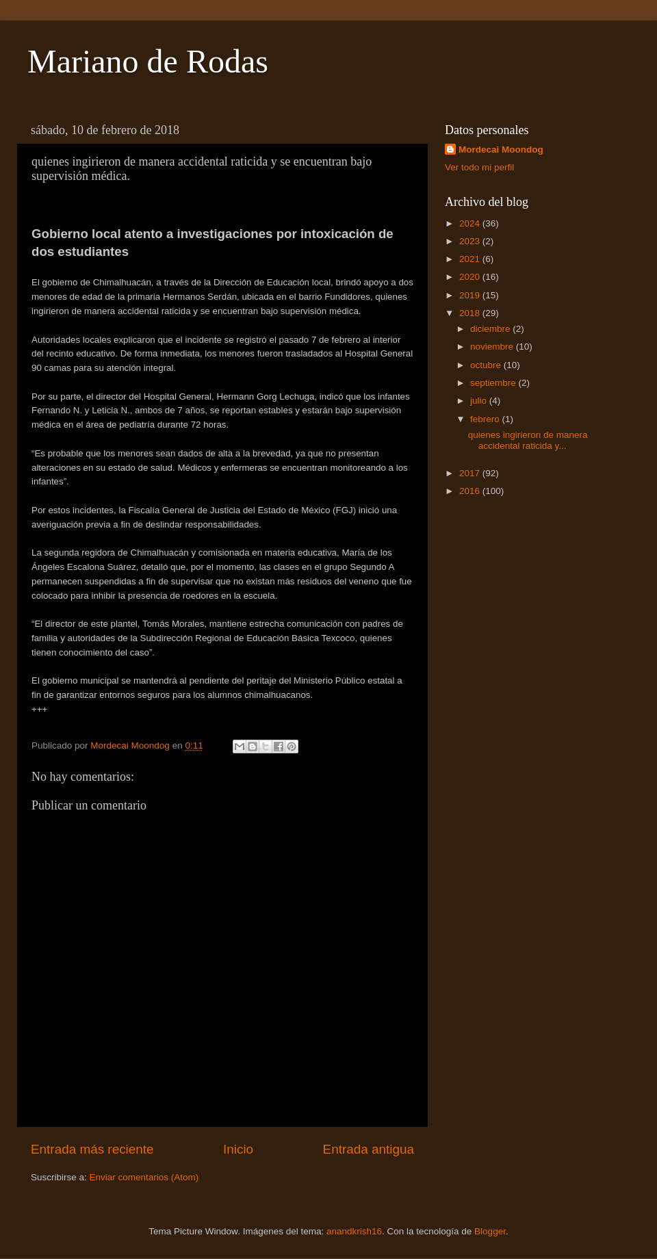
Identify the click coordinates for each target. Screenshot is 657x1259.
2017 (470, 473)
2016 (470, 491)
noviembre (493, 346)
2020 (470, 277)
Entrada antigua (368, 1149)
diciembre (491, 329)
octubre (487, 365)
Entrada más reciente (92, 1149)
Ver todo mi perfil (479, 167)
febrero (486, 419)
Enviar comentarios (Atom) (144, 1177)
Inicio (238, 1149)
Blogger (490, 1231)
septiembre (494, 383)
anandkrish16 (354, 1231)
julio (479, 400)
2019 (470, 295)
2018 (470, 313)
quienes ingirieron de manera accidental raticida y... (528, 440)
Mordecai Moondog (501, 149)
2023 (470, 241)
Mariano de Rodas (147, 61)
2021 (470, 259)
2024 (470, 223)
